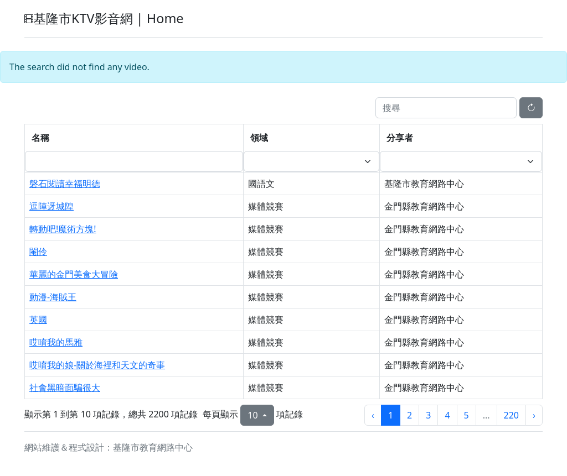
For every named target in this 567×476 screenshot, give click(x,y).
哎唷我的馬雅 (56, 342)
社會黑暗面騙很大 (64, 387)
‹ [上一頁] (373, 415)
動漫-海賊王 (52, 297)
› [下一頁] (534, 415)
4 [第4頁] (447, 415)
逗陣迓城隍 (51, 206)
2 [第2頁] (409, 415)
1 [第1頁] (390, 415)
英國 (38, 319)
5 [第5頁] (466, 415)
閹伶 (38, 251)
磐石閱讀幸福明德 (64, 183)
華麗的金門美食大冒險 (73, 274)
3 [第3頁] (428, 415)
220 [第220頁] (511, 415)
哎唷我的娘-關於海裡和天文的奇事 (97, 365)
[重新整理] (531, 107)
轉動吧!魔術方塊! (62, 229)
